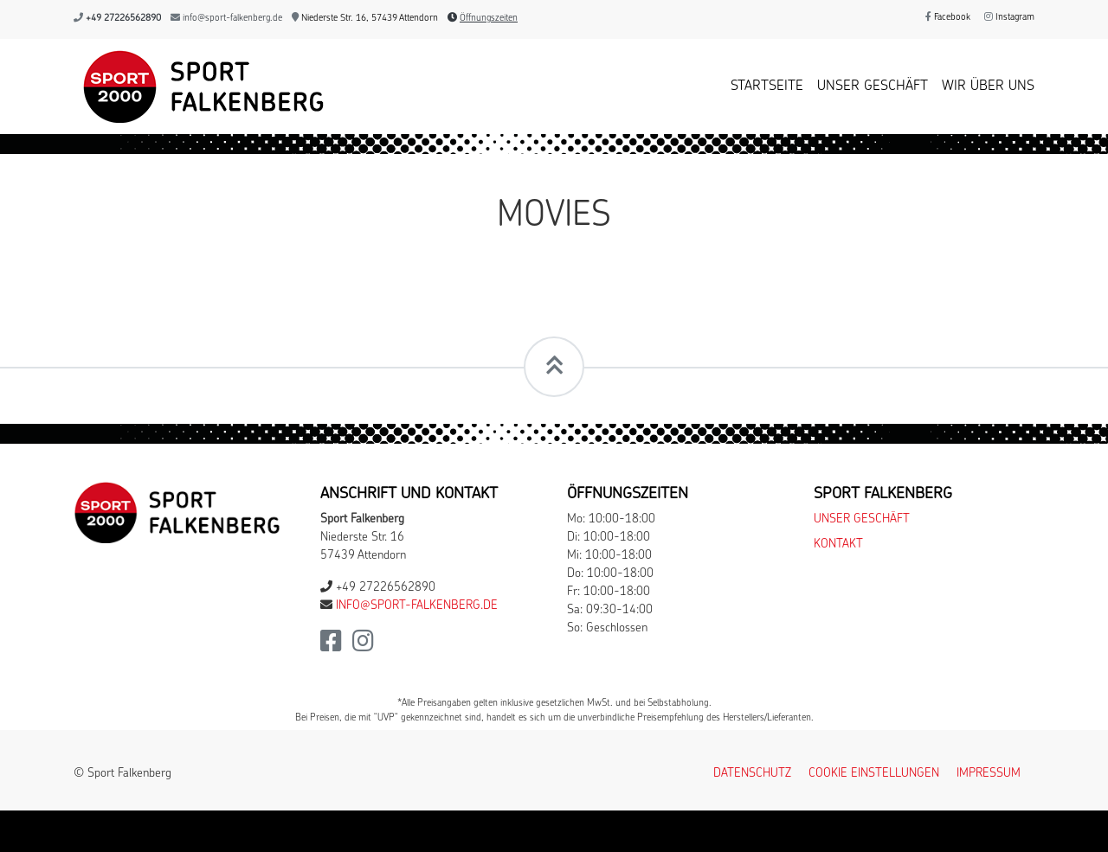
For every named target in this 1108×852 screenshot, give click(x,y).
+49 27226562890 (123, 18)
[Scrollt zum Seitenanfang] (554, 366)
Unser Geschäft (872, 86)
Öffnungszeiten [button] (489, 18)
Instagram (1009, 17)
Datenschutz (752, 773)
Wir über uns (988, 86)
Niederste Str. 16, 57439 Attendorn (365, 18)
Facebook (947, 17)
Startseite (767, 86)
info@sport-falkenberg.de (232, 18)
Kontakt (838, 544)
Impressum (989, 773)
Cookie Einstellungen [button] (873, 773)
